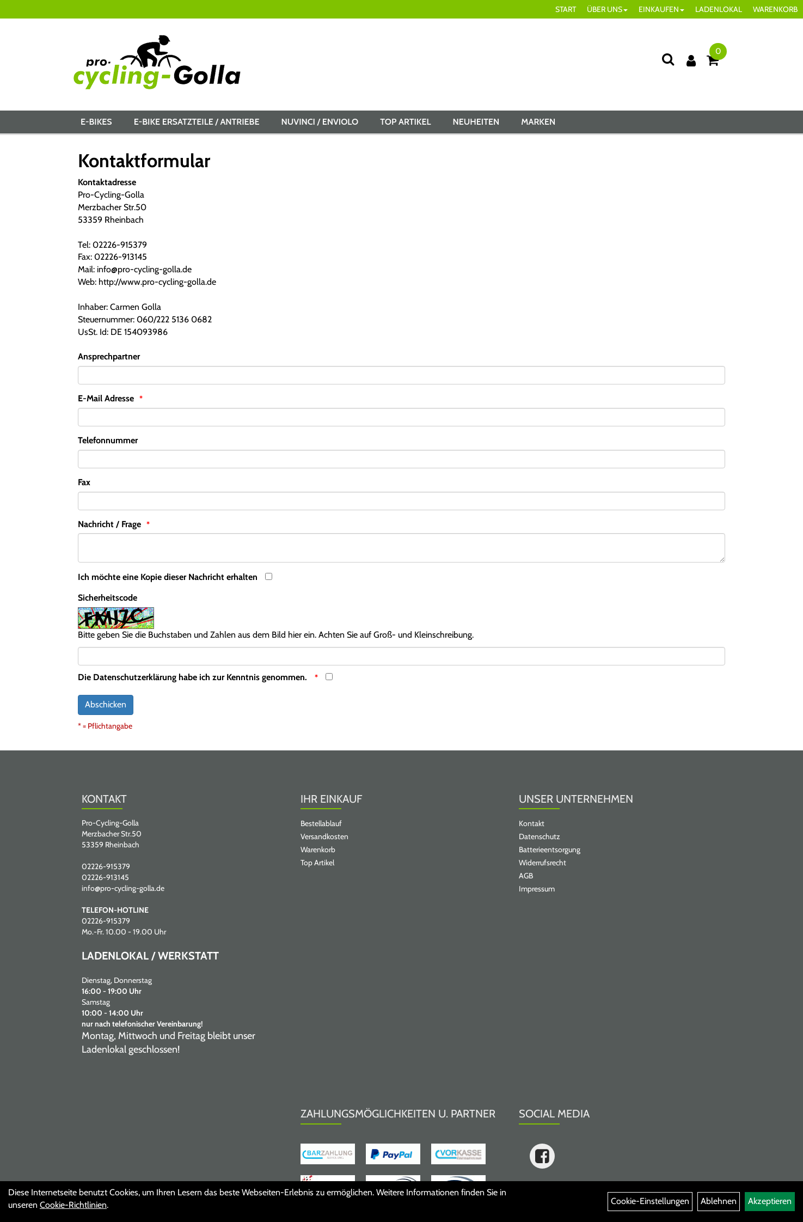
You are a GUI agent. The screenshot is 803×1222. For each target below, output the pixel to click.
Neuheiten (475, 122)
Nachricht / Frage (109, 524)
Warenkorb (318, 849)
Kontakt (531, 823)
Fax (84, 482)
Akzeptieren (770, 1201)
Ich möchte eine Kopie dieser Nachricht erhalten (168, 577)
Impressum (537, 889)
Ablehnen (719, 1201)
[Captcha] (401, 656)
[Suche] (668, 59)
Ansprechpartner (109, 356)
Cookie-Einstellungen (650, 1201)
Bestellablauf (321, 823)
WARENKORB (775, 9)
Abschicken (105, 704)
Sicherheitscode (107, 597)
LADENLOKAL (718, 9)
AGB (526, 876)
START (565, 9)
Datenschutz (539, 836)
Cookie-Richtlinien (73, 1205)
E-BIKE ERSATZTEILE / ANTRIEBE (197, 122)
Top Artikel (405, 122)
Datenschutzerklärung (134, 677)
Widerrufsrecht (542, 862)
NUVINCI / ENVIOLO (319, 122)
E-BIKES (96, 122)
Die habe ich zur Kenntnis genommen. (193, 677)
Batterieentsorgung (549, 849)
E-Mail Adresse (106, 398)
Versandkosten (324, 836)
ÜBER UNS (607, 9)
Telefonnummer (108, 440)
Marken (538, 122)
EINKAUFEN (661, 9)
